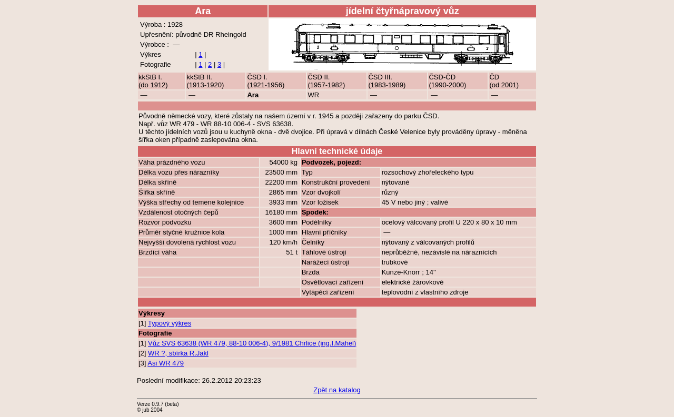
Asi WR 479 (165, 363)
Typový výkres (169, 323)
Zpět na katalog (337, 390)
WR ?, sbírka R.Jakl (178, 353)
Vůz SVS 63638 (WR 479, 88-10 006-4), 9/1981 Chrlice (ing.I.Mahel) (252, 343)
